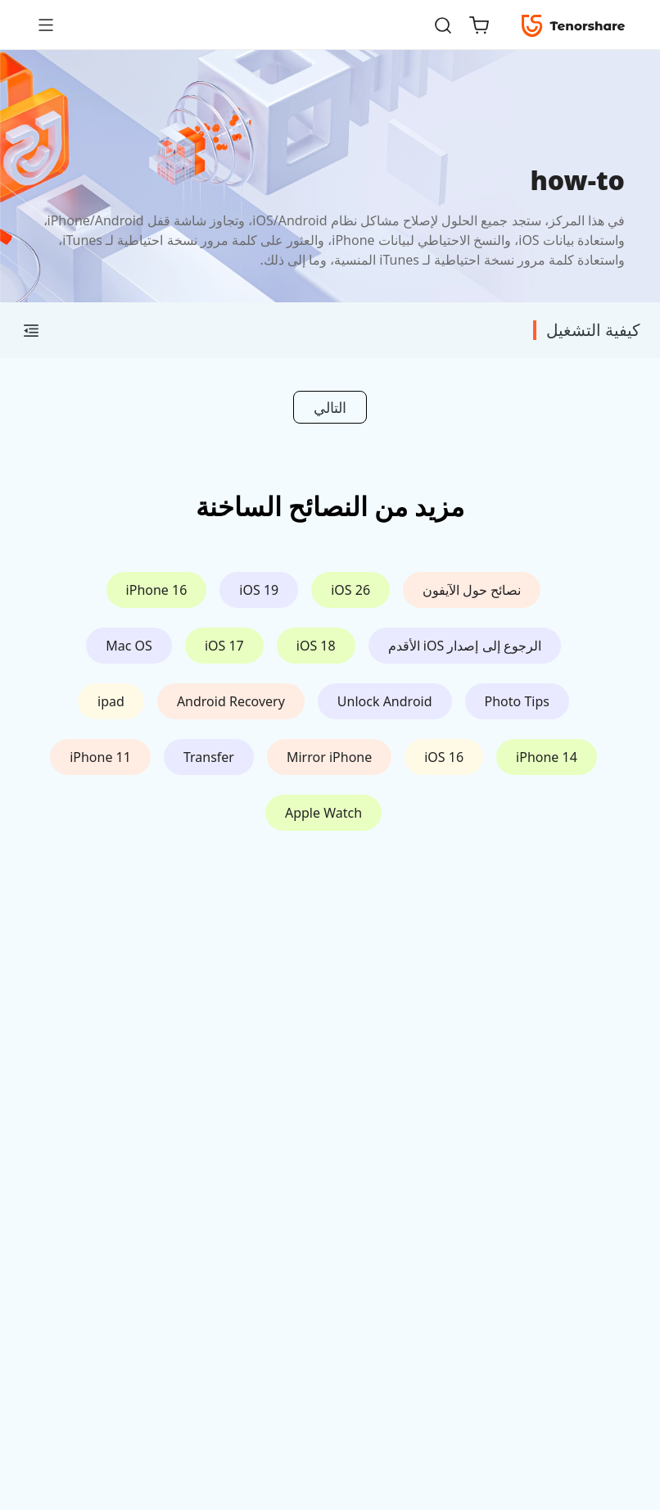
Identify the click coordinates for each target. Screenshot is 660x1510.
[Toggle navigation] (52, 25)
